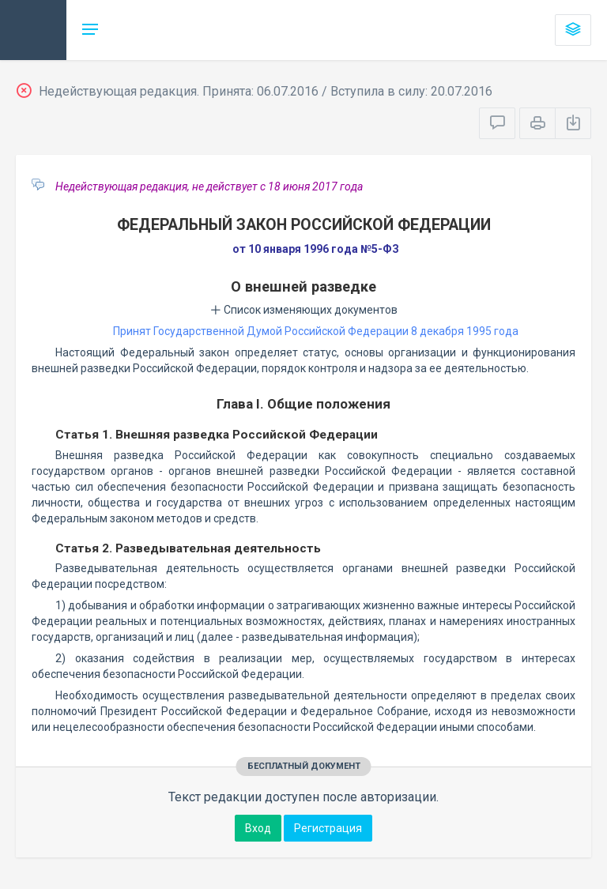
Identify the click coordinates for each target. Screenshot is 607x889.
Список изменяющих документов (304, 309)
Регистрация (328, 828)
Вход (258, 828)
